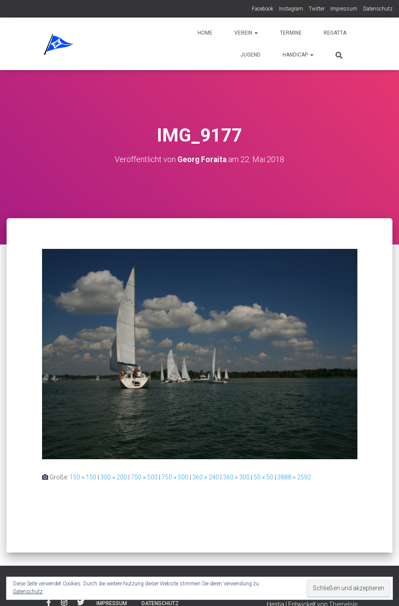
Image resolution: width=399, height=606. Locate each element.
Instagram (291, 9)
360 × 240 (205, 477)
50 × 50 (263, 477)
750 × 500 (144, 477)
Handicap (298, 55)
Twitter (317, 9)
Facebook (262, 9)
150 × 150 (83, 477)
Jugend (250, 55)
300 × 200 (113, 477)
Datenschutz (377, 9)
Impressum (343, 9)
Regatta (335, 33)
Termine (291, 33)
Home (205, 33)
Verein (246, 33)
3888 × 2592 (294, 477)
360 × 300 (236, 477)
